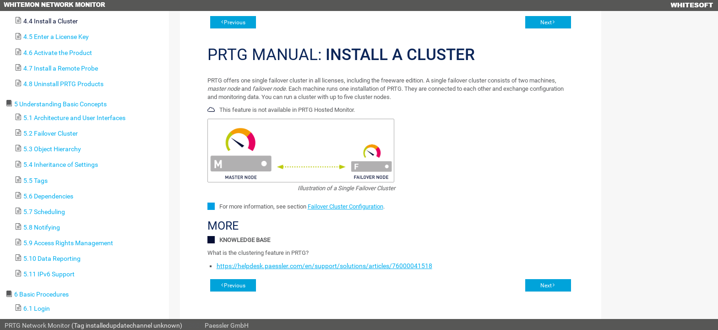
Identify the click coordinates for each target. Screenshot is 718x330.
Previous (234, 22)
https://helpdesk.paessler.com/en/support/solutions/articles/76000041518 (324, 266)
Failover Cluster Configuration (345, 206)
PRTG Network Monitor (37, 325)
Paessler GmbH (227, 325)
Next (546, 22)
